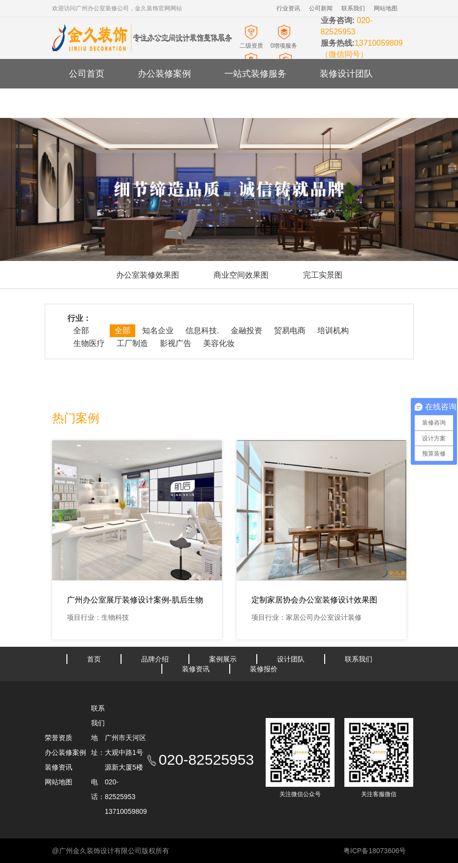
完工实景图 (322, 275)
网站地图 (385, 8)
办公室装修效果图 (147, 275)
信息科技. (202, 330)
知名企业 (158, 330)
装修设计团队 (346, 74)
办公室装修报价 (238, 103)
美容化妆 (219, 343)
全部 (81, 330)
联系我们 (353, 8)
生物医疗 (89, 343)
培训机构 (333, 330)
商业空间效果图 (241, 275)
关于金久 (155, 103)
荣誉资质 (58, 738)
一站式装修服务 (255, 74)
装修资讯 (86, 103)
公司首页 (86, 74)
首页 (94, 659)
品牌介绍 (155, 659)
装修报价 (263, 669)
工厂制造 (132, 343)
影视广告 (175, 343)
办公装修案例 (164, 74)
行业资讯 (288, 8)
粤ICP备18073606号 (374, 851)
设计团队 (291, 659)
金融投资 (246, 330)
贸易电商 (289, 330)
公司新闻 (321, 8)
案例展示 (223, 659)
